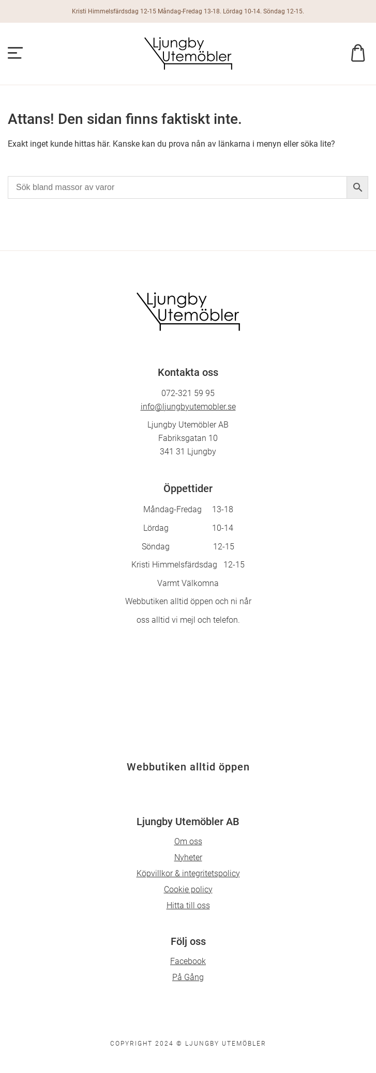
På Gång (188, 977)
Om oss (188, 841)
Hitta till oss (188, 905)
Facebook (188, 961)
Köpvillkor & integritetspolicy (188, 873)
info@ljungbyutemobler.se (188, 407)
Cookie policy (188, 889)
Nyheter (188, 857)
